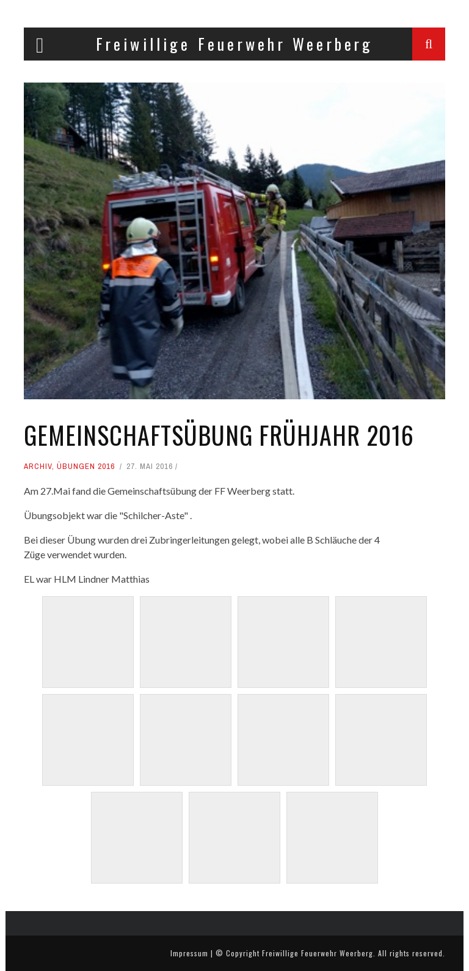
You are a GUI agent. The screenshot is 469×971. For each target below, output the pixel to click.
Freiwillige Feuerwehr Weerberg (317, 953)
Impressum (189, 953)
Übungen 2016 (86, 466)
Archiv (38, 466)
